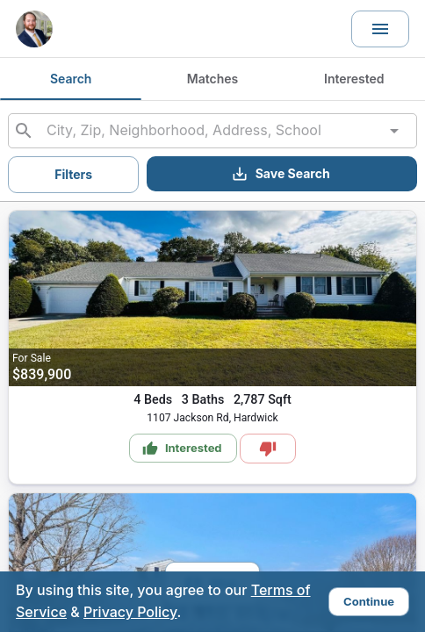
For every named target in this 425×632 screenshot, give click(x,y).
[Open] (394, 130)
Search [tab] (70, 79)
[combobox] (212, 130)
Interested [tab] (354, 79)
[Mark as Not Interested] (268, 448)
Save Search (280, 174)
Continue (368, 601)
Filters (73, 174)
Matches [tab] (212, 79)
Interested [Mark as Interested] (182, 448)
